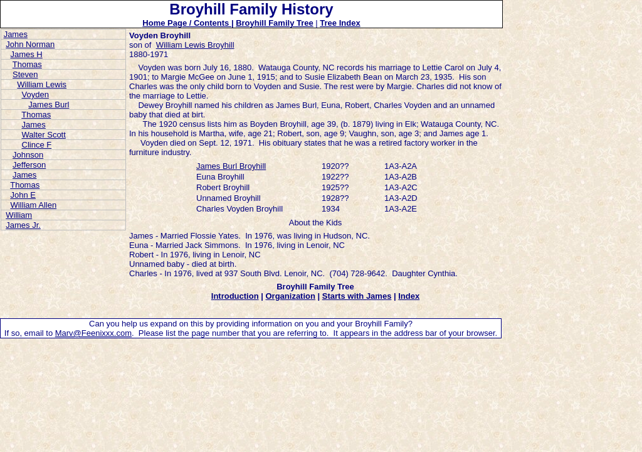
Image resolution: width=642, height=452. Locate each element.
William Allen (33, 205)
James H (26, 54)
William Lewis (41, 84)
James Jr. (23, 225)
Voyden (35, 94)
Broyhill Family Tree (274, 23)
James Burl (48, 104)
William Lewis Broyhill (195, 45)
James (16, 34)
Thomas (27, 64)
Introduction (235, 296)
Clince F (37, 144)
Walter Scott (44, 134)
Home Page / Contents (186, 23)
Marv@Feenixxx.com (93, 333)
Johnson (28, 154)
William (19, 215)
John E (22, 195)
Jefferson (29, 165)
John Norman (30, 44)
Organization (290, 296)
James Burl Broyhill (231, 166)
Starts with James (357, 296)
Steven (25, 74)
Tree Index (340, 23)
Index (408, 296)
